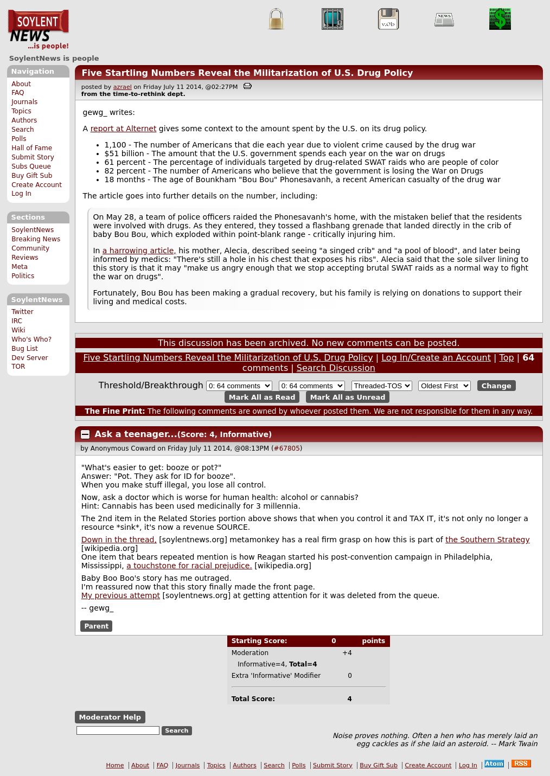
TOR (18, 366)
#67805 (287, 448)
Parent (96, 626)
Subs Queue (31, 166)
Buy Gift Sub (31, 175)
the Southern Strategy (487, 539)
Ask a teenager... (136, 434)
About (21, 84)
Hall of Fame (31, 148)
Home (115, 765)
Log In (21, 193)
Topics (21, 111)
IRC (16, 321)
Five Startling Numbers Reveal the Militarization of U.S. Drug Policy (247, 73)
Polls (18, 139)
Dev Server (29, 358)
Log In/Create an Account (436, 357)
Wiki (18, 330)
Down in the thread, (119, 539)
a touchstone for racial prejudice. (189, 565)
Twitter (22, 312)
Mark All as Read (262, 397)
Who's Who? (31, 339)
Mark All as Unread (348, 397)
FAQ (17, 93)
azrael (122, 87)
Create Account (36, 185)
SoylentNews (38, 30)
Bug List (24, 348)
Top (507, 357)
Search (22, 129)
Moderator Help (110, 717)
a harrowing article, (139, 250)
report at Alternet (124, 128)
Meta (19, 267)
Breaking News (35, 239)
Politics (22, 276)
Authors (24, 120)
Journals (24, 102)
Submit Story (32, 157)
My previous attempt (120, 595)
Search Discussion (336, 368)
